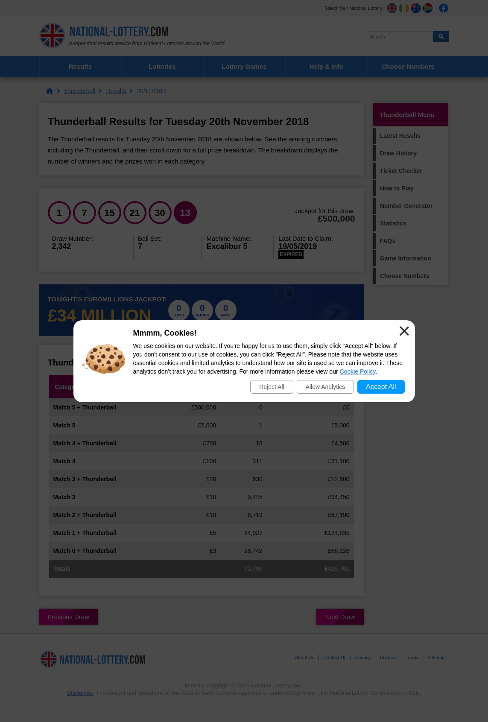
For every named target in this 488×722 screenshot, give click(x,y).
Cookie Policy (358, 371)
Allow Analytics (325, 386)
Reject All (271, 386)
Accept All (381, 386)
